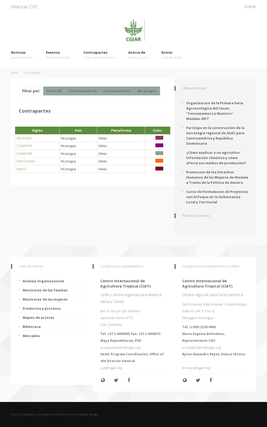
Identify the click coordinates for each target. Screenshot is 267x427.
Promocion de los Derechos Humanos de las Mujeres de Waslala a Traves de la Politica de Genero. (217, 177)
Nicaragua (147, 90)
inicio (14, 73)
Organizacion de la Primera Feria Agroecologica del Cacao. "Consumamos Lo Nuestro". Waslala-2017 (214, 111)
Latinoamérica (117, 90)
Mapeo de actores (38, 317)
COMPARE (24, 145)
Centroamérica (83, 90)
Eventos (58, 55)
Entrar (250, 6)
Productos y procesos (42, 308)
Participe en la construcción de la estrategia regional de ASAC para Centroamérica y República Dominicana (215, 135)
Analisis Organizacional (43, 281)
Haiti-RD (54, 90)
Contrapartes (99, 55)
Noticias (22, 55)
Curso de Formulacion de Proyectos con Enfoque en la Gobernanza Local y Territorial (217, 196)
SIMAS (60, 414)
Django (93, 414)
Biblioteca (32, 326)
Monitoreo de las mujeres (45, 299)
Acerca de (138, 55)
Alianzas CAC (24, 6)
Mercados (31, 335)
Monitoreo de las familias (45, 290)
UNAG (21, 169)
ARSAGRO (24, 138)
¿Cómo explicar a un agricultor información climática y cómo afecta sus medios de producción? (216, 157)
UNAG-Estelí (25, 161)
